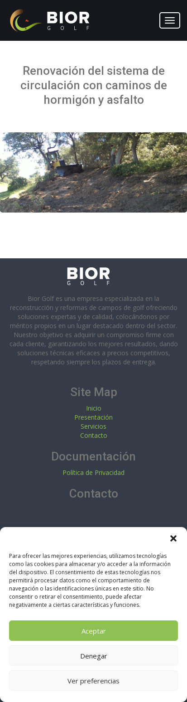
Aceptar (94, 630)
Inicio (93, 408)
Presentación (93, 417)
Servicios (93, 426)
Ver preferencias (93, 680)
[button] (173, 538)
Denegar (93, 655)
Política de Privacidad (93, 472)
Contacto (93, 435)
